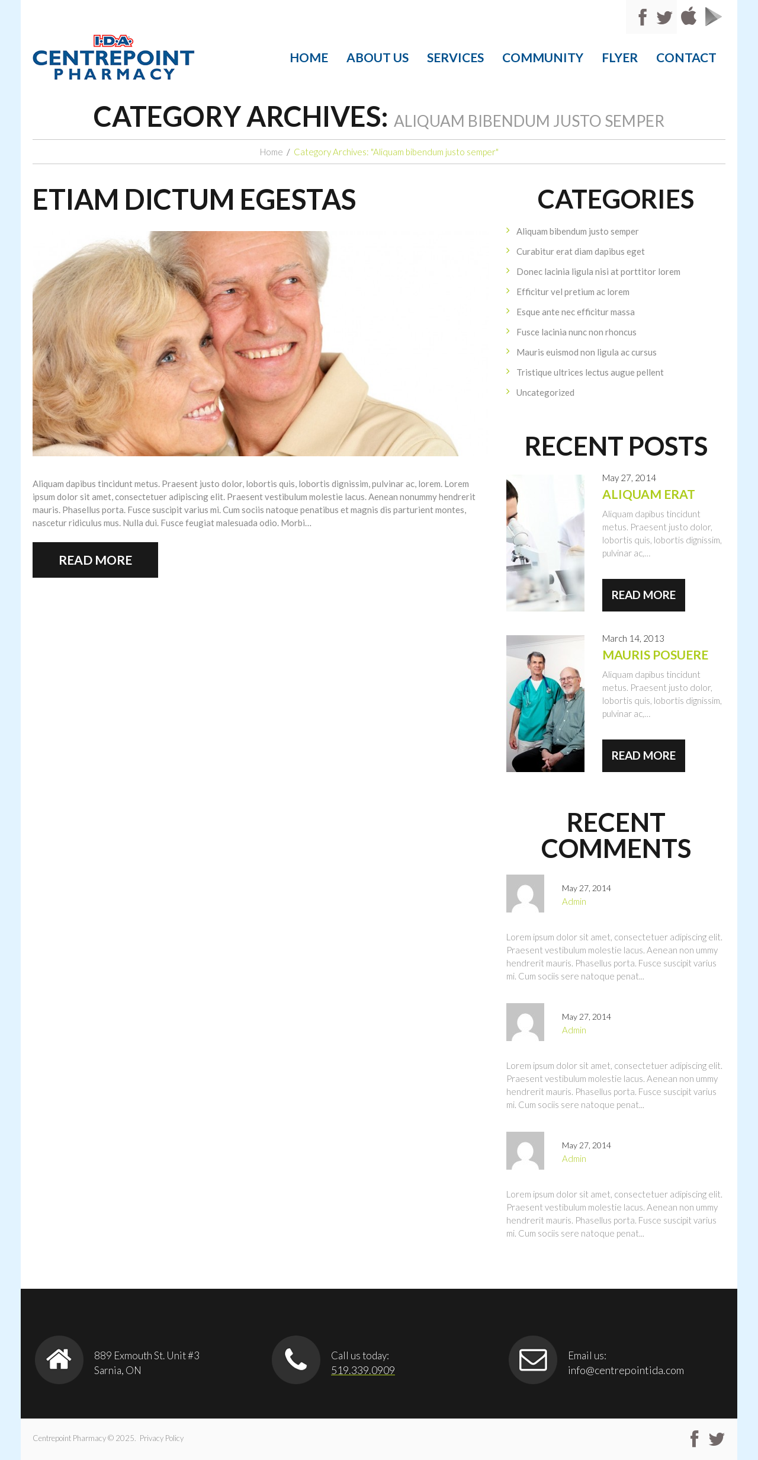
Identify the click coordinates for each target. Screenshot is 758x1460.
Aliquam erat (648, 493)
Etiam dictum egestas (194, 199)
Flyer (620, 57)
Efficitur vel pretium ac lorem (572, 291)
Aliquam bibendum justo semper (577, 231)
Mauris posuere (655, 654)
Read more (95, 559)
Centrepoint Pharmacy (69, 1438)
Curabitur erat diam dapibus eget (580, 251)
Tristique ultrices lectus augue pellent (590, 372)
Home (309, 57)
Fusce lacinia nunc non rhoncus (576, 331)
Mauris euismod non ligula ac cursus (586, 352)
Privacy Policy (162, 1438)
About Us (377, 57)
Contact (686, 57)
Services (455, 57)
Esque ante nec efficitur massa (575, 311)
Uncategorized (545, 392)
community (542, 57)
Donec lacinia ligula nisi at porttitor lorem (598, 271)
